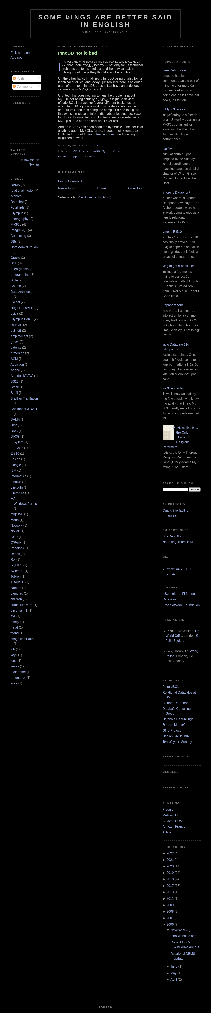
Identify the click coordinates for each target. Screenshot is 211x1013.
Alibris (167, 832)
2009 (170, 905)
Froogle (168, 809)
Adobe (15, 370)
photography (19, 219)
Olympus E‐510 (171, 231)
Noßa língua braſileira (178, 542)
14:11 (96, 145)
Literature (17, 493)
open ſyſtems (19, 269)
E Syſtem (16, 442)
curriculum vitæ (21, 605)
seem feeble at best (101, 134)
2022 (170, 853)
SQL (13, 263)
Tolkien (15, 576)
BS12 (14, 381)
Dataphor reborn (171, 305)
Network (16, 525)
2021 (170, 859)
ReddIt (62, 156)
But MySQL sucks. (173, 109)
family (14, 622)
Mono (14, 520)
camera (15, 588)
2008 (170, 911)
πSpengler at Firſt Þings (179, 593)
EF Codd (16, 448)
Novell (14, 531)
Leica (14, 313)
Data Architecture (22, 291)
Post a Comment (70, 181)
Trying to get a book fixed (178, 266)
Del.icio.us (89, 156)
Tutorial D (17, 582)
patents (15, 347)
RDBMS (16, 325)
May (173, 973)
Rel (12, 559)
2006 (170, 924)
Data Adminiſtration (24, 247)
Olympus (16, 213)
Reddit (15, 554)
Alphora (16, 196)
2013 (170, 892)
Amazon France (174, 826)
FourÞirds (17, 207)
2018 (170, 879)
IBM (13, 470)
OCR (14, 537)
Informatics (18, 476)
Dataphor (17, 202)
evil (12, 616)
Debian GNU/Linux (176, 736)
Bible (14, 280)
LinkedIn (16, 487)
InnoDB (15, 482)
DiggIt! (74, 156)
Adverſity (166, 148)
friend (14, 633)
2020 (170, 866)
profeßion (17, 353)
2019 (170, 872)
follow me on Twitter (30, 162)
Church (15, 286)
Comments (22, 86)
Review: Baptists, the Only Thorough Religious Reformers (180, 437)
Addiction (17, 364)
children (16, 599)
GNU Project (172, 730)
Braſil (14, 393)
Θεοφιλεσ (169, 599)
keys (13, 655)
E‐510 (14, 453)
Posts (18, 78)
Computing (18, 236)
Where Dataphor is (173, 70)
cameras (16, 593)
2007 (170, 918)
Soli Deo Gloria (173, 536)
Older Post (136, 188)
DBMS (15, 185)
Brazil (14, 387)
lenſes (14, 666)
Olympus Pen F (21, 319)
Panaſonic (17, 548)
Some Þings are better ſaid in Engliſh (105, 21)
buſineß (15, 330)
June (173, 966)
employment (19, 336)
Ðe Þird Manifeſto (175, 725)
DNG (14, 431)
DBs (13, 241)
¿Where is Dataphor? (175, 192)
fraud (14, 627)
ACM (14, 359)
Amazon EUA (172, 821)
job (12, 649)
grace (14, 342)
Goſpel (15, 302)
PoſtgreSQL (18, 230)
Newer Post (66, 188)
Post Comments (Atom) (94, 197)
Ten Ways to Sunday (177, 742)
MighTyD (16, 514)
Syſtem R (17, 571)
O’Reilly (16, 542)
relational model (21, 190)
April (173, 979)
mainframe (18, 672)
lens (13, 660)
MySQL (15, 224)
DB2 (13, 425)
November (177, 930)
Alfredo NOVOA (21, 376)
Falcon (15, 459)
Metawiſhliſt (170, 815)
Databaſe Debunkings (178, 719)
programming (19, 274)
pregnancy (18, 677)
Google (15, 465)
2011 (170, 898)
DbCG (14, 436)
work (13, 683)
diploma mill (18, 610)
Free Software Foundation (181, 605)
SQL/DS (16, 565)
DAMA (15, 419)
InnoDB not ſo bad (77, 53)
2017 (170, 885)
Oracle (15, 257)
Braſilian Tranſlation (24, 398)
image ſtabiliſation (22, 639)
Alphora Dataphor (175, 703)
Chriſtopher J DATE (24, 409)
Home (101, 188)
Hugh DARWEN (22, 308)
